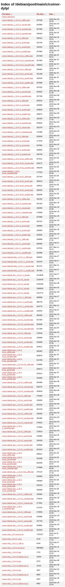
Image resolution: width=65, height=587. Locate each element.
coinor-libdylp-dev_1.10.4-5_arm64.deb (17, 342)
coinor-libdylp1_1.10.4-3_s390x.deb (16, 119)
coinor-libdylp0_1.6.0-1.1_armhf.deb (16, 244)
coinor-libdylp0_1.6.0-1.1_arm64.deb (16, 248)
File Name (6, 14)
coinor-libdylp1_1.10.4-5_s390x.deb (16, 20)
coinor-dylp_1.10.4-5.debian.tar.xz (15, 557)
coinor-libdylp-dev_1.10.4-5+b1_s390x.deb (12, 351)
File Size (39, 14)
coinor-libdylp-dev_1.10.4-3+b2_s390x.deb (12, 454)
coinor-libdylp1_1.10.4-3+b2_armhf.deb (17, 181)
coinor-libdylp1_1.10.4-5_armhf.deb (16, 43)
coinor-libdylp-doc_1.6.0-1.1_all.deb (16, 275)
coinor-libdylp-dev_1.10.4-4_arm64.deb (17, 405)
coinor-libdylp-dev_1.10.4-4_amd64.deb (17, 409)
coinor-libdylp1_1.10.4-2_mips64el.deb (17, 212)
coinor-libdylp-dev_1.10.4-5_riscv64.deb (17, 320)
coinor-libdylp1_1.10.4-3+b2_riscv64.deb (18, 163)
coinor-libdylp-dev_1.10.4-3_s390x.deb (17, 414)
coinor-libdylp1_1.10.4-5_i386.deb (15, 38)
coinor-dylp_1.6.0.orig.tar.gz (13, 534)
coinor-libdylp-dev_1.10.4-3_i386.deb (16, 432)
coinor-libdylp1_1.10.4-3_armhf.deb (16, 141)
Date (51, 14)
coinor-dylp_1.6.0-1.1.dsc (12, 539)
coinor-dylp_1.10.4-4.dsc (11, 561)
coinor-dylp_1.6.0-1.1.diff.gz (13, 543)
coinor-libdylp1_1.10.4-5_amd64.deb (16, 51)
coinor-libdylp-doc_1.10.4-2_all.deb (15, 293)
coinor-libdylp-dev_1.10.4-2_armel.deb (17, 521)
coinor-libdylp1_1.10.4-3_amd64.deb (16, 154)
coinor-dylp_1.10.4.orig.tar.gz (13, 548)
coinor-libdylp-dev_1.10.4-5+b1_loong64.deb (12, 360)
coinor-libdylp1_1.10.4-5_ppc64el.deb (16, 29)
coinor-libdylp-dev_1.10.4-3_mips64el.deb (12, 427)
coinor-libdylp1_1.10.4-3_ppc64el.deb (16, 123)
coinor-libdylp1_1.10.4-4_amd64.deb (16, 114)
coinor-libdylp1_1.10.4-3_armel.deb (15, 145)
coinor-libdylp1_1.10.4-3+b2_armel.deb (17, 186)
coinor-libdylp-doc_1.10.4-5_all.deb (15, 280)
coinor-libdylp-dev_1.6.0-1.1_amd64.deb (17, 311)
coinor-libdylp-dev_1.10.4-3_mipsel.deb (17, 423)
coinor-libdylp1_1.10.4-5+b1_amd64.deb (17, 83)
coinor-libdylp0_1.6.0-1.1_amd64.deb (16, 253)
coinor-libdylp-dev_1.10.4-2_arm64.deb (17, 525)
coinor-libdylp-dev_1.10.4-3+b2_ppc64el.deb (12, 463)
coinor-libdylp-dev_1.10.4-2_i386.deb (16, 512)
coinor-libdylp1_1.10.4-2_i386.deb (15, 217)
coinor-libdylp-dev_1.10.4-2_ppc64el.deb (18, 499)
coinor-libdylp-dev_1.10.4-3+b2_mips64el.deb (12, 467)
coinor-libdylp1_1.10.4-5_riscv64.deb (16, 25)
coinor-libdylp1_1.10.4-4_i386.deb (15, 101)
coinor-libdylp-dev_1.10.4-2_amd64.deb (17, 530)
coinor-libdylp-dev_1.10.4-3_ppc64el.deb (18, 418)
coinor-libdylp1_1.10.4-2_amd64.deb (16, 235)
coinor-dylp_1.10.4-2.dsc (11, 579)
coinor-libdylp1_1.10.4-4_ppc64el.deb (16, 96)
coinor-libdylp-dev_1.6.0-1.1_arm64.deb (17, 306)
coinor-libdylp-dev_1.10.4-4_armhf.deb (17, 400)
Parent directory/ (8, 17)
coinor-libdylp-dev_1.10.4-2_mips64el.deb (12, 507)
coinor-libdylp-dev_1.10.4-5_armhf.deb (17, 338)
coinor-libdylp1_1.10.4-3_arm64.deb (16, 150)
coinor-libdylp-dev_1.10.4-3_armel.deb (17, 440)
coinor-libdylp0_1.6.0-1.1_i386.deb (15, 239)
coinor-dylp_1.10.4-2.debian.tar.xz (15, 584)
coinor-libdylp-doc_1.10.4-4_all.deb (15, 284)
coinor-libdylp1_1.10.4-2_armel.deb (15, 226)
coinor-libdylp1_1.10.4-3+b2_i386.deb (16, 177)
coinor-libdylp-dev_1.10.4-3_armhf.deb (17, 436)
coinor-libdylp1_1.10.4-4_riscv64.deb (16, 92)
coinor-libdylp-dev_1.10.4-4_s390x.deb (17, 382)
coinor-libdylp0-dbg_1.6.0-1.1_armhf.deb (18, 262)
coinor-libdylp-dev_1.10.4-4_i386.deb (16, 396)
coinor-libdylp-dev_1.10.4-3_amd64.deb (17, 449)
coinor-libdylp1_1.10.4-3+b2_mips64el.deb (11, 172)
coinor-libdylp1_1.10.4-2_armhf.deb (16, 221)
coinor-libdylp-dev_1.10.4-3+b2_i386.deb (18, 472)
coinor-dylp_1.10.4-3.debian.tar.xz (15, 575)
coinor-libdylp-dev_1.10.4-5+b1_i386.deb (18, 364)
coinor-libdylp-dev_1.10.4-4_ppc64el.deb (18, 391)
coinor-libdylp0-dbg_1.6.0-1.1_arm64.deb (18, 266)
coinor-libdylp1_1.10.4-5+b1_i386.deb (16, 69)
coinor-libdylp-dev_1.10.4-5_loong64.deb (18, 329)
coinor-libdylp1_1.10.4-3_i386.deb (15, 136)
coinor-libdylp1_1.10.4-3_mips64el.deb (17, 132)
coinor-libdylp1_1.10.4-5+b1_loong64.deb (18, 65)
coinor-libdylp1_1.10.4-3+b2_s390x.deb (17, 159)
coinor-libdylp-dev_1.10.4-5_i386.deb (16, 333)
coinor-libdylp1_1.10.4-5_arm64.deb (16, 47)
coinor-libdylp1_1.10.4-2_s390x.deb (16, 199)
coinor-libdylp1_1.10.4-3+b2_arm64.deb (17, 190)
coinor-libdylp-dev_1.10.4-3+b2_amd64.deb (12, 490)
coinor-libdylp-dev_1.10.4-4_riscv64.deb (17, 387)
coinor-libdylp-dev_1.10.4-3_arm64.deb (17, 445)
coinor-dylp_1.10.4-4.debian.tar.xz (15, 566)
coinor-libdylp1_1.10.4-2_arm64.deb (16, 230)
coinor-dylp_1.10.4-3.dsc (11, 570)
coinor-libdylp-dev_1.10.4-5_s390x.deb (17, 315)
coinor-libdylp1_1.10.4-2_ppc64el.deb (16, 204)
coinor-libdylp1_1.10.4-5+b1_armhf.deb (17, 74)
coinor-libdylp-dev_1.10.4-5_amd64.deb (17, 347)
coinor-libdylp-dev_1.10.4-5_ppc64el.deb (18, 324)
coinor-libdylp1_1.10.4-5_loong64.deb (16, 34)
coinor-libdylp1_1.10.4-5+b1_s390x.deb (17, 56)
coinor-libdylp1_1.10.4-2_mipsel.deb (16, 208)
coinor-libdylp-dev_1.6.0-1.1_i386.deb (16, 297)
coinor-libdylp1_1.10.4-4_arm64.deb (16, 110)
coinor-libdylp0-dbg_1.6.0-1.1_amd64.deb (18, 271)
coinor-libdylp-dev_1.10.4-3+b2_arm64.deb (12, 485)
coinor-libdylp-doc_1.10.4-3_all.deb (15, 288)
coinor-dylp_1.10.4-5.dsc (11, 552)
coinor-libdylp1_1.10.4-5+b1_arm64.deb (17, 78)
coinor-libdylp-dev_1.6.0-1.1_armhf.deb (17, 302)
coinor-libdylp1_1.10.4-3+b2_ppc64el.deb (18, 168)
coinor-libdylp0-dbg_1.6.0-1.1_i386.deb (17, 257)
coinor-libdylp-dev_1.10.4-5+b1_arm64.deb (12, 373)
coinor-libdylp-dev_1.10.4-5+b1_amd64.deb (12, 378)
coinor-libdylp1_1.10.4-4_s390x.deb (16, 87)
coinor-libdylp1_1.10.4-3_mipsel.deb (16, 127)
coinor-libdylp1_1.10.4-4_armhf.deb (16, 105)
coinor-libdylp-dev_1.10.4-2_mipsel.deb (17, 503)
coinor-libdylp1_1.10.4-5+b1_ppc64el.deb (18, 60)
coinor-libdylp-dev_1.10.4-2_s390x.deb (17, 494)
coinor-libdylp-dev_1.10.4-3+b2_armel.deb (12, 481)
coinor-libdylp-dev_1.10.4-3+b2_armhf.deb (12, 476)
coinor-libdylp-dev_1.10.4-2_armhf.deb (17, 517)
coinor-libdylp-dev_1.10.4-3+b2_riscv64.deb (12, 458)
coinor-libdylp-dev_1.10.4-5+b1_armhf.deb (12, 369)
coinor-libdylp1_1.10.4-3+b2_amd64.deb (17, 195)
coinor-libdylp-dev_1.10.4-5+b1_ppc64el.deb (12, 355)
